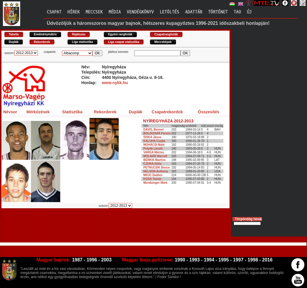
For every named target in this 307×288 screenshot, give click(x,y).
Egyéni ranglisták (120, 34)
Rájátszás (78, 34)
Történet (218, 12)
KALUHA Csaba (154, 141)
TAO (237, 12)
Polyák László (153, 148)
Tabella (14, 34)
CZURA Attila (152, 163)
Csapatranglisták (166, 34)
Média (114, 12)
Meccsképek (163, 42)
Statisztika (72, 112)
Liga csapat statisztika (123, 42)
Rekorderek (42, 42)
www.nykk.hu (115, 82)
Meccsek (94, 12)
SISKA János (152, 137)
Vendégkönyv (140, 12)
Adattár (193, 12)
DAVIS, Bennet (153, 129)
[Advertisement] (107, 228)
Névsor (10, 112)
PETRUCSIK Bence (156, 167)
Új (249, 12)
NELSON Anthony (155, 171)
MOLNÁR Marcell (155, 156)
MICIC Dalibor (153, 175)
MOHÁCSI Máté (154, 144)
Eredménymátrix (45, 34)
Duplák (13, 42)
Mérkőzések (37, 112)
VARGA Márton (153, 152)
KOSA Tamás (152, 179)
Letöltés (169, 12)
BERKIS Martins (154, 160)
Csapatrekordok (167, 112)
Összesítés (208, 112)
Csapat (54, 12)
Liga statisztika (82, 42)
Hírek (73, 12)
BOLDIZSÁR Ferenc (157, 133)
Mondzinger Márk (155, 182)
